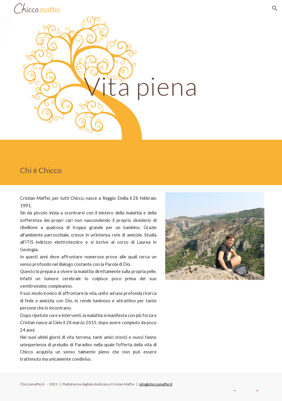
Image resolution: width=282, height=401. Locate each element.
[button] (275, 8)
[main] (141, 86)
